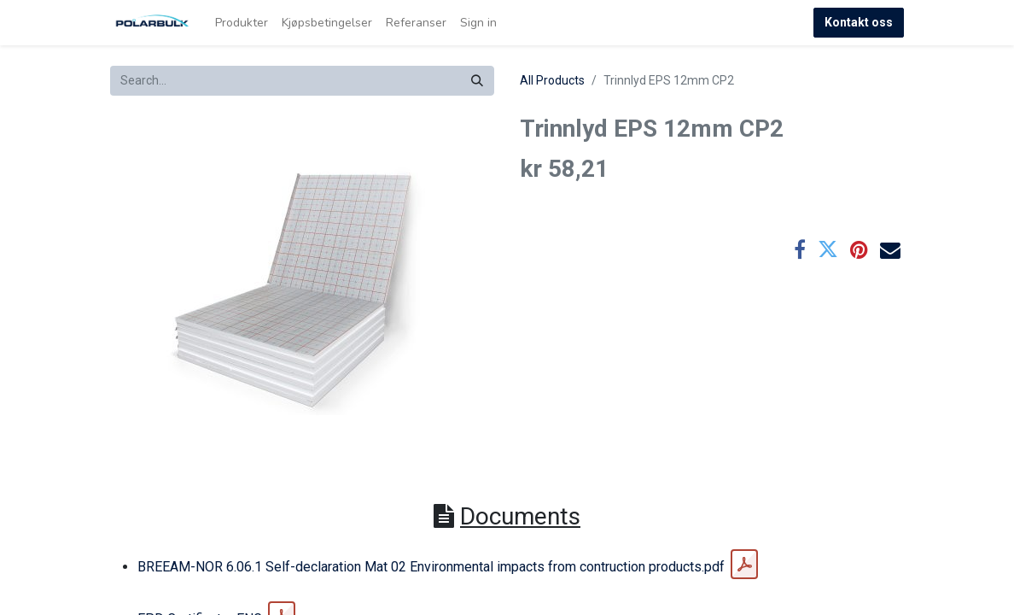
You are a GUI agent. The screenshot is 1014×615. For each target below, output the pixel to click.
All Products (552, 80)
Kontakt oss (859, 22)
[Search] (477, 81)
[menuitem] (241, 22)
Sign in (478, 23)
